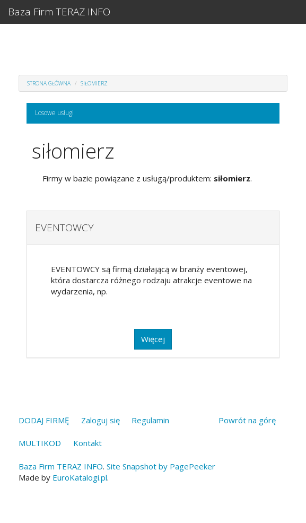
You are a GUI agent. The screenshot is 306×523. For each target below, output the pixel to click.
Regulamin (150, 420)
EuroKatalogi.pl (80, 477)
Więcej (153, 339)
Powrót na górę (247, 420)
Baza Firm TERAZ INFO (59, 12)
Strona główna (49, 83)
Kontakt (87, 443)
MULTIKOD (40, 443)
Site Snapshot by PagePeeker (161, 466)
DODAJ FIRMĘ (44, 420)
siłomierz (94, 83)
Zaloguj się (100, 420)
